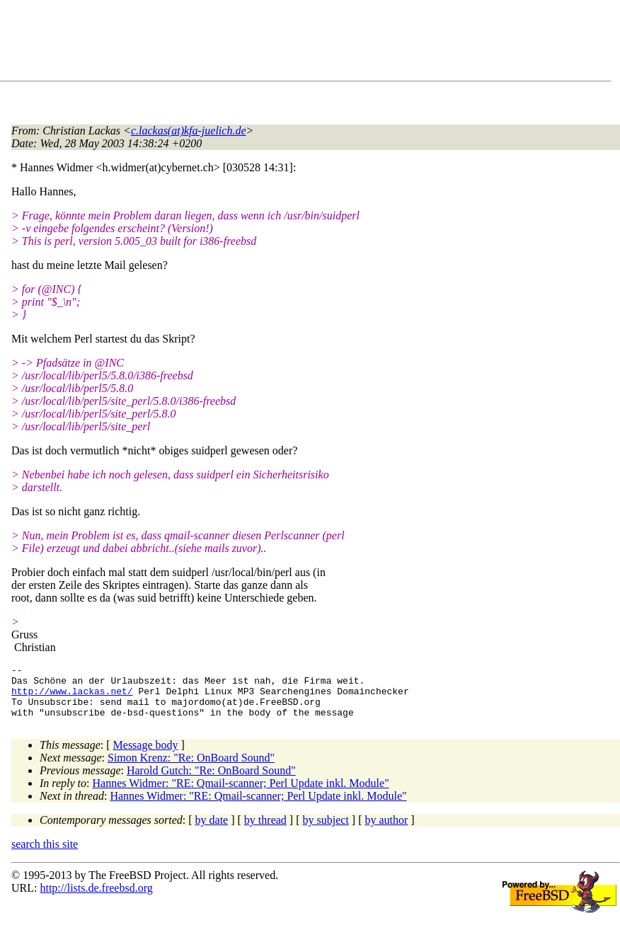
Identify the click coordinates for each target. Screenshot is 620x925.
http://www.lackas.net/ (72, 697)
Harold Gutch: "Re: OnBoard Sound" (211, 781)
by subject (326, 831)
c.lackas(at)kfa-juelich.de (188, 131)
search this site (44, 855)
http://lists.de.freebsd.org (96, 898)
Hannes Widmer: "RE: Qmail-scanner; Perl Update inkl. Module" (241, 794)
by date (212, 831)
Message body (145, 755)
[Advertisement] (269, 43)
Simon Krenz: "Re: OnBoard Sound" (191, 768)
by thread (265, 831)
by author (386, 831)
